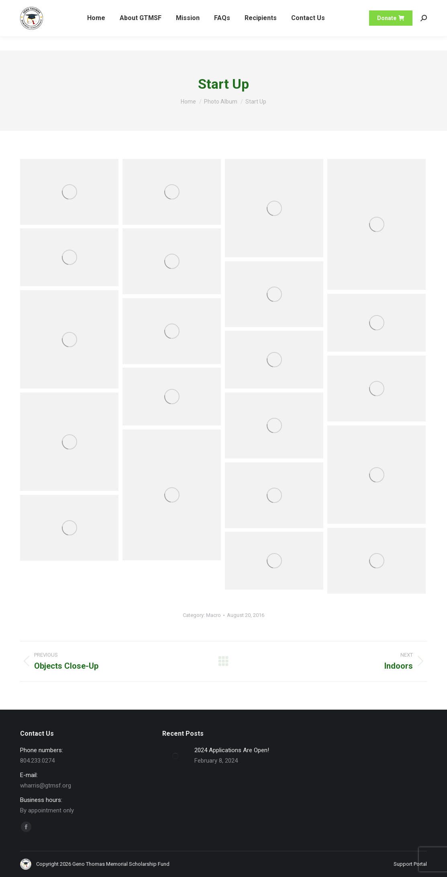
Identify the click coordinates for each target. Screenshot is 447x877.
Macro (213, 615)
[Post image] (175, 756)
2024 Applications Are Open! (231, 750)
